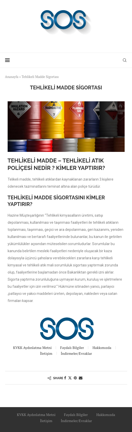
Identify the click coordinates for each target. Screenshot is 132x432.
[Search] (124, 60)
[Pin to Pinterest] (75, 377)
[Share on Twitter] (70, 377)
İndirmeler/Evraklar (76, 353)
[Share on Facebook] (65, 377)
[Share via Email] (80, 377)
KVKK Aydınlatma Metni (32, 347)
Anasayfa (12, 76)
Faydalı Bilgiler (72, 347)
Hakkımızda (102, 347)
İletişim (46, 353)
